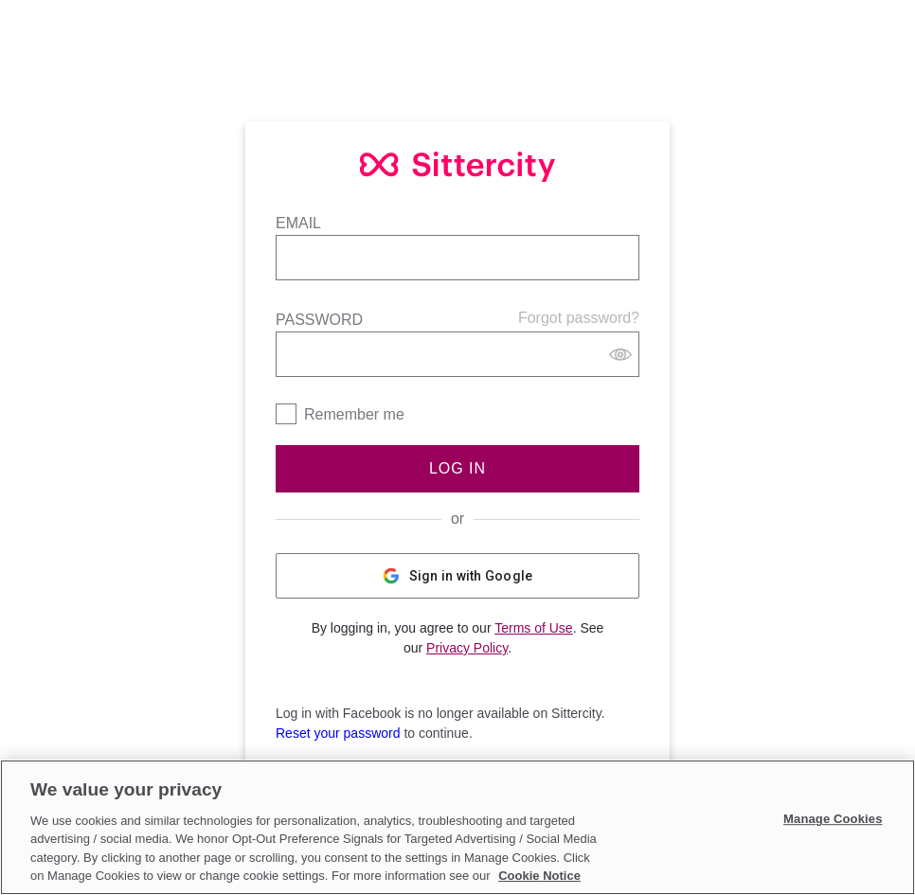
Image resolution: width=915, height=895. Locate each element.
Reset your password (338, 733)
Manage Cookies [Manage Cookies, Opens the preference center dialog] (832, 820)
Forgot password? (578, 318)
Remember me (354, 414)
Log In (457, 468)
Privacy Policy (467, 647)
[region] (457, 827)
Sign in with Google (458, 575)
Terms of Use (533, 627)
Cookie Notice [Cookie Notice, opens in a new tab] (539, 875)
